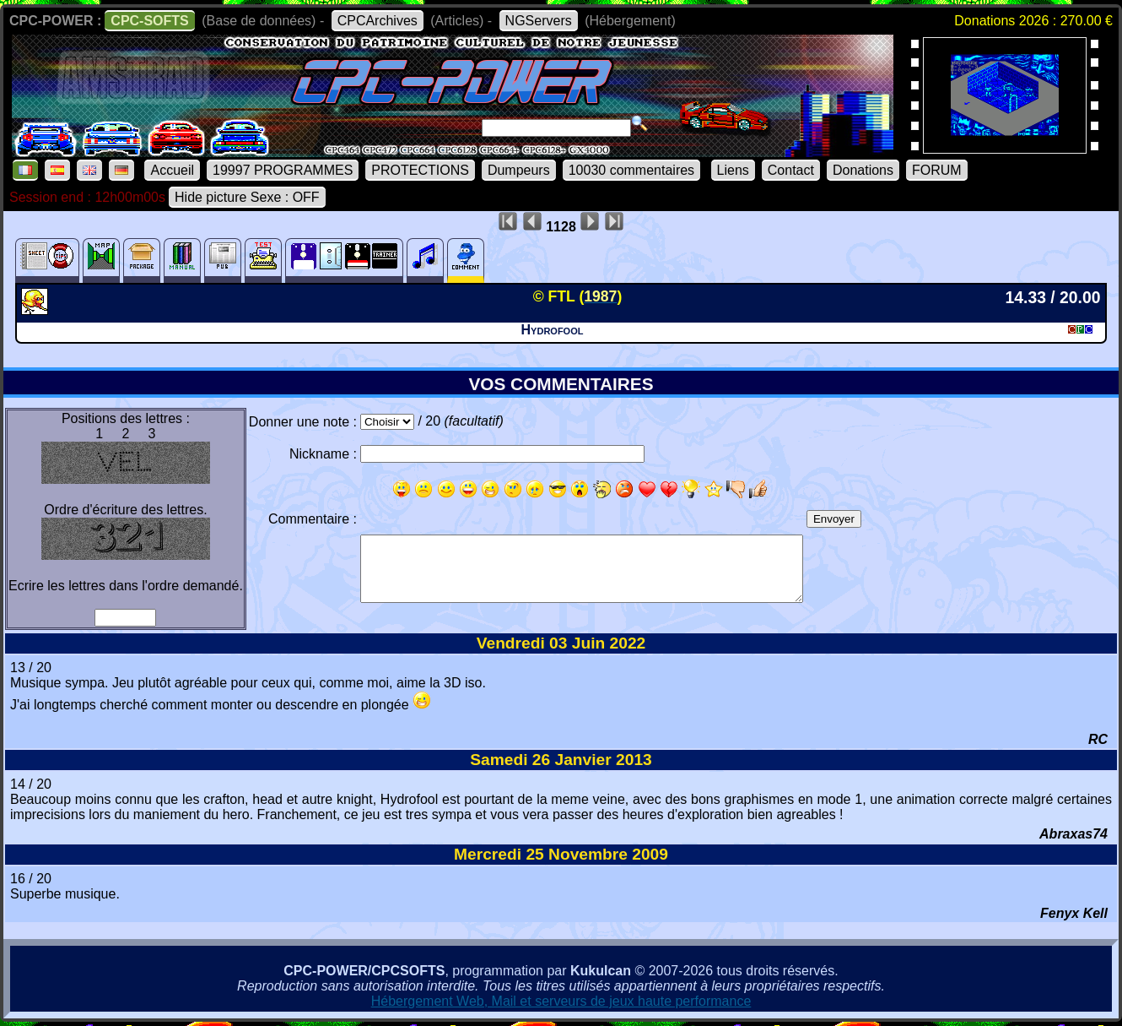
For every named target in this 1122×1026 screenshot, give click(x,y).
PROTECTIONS (420, 170)
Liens (733, 170)
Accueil (172, 170)
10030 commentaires (631, 170)
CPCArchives (377, 21)
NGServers (538, 21)
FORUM (937, 170)
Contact (791, 170)
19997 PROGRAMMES (283, 170)
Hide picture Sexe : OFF (247, 197)
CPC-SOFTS (149, 21)
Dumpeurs (519, 170)
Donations (863, 170)
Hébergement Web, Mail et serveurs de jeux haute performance (561, 1001)
